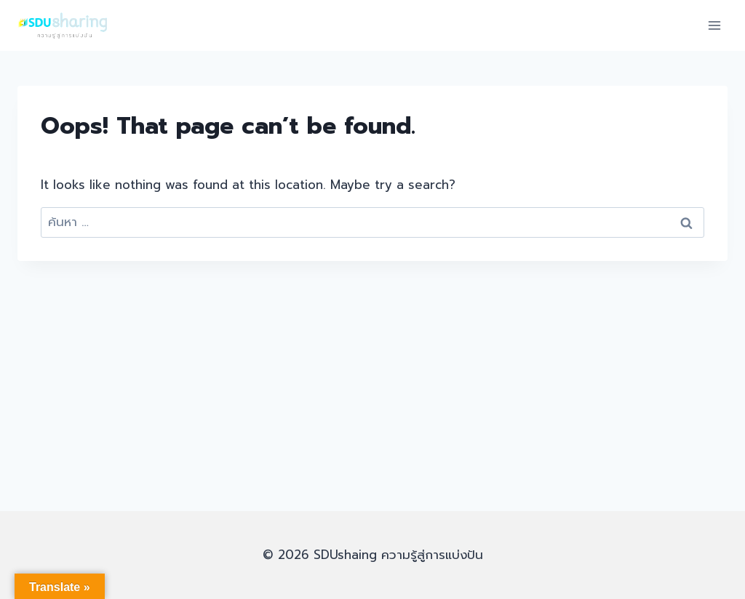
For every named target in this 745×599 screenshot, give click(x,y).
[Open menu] (714, 25)
